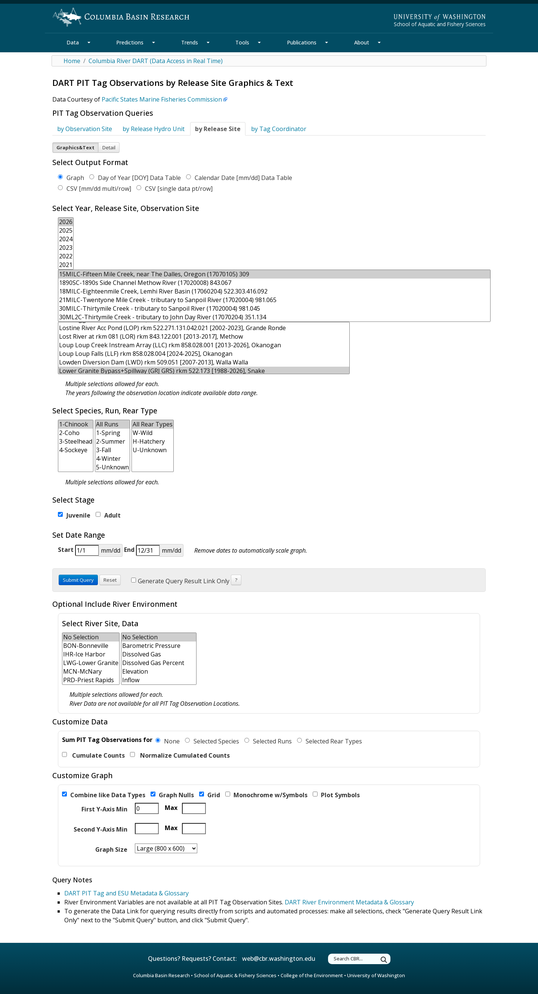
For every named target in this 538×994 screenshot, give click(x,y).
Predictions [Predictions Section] (129, 42)
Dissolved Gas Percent (158, 663)
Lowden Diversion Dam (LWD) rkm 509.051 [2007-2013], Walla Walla (203, 362)
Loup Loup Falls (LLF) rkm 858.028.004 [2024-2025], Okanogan (203, 354)
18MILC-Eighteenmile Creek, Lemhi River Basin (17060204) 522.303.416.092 (274, 291)
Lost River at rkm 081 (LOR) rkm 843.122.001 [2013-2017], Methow (203, 336)
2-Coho (75, 433)
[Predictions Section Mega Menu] (154, 42)
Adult (108, 515)
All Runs (112, 424)
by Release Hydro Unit (154, 129)
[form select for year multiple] (66, 243)
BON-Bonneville (90, 646)
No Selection (90, 637)
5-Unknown (112, 467)
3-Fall (112, 450)
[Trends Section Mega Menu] (208, 42)
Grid (209, 795)
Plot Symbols (336, 795)
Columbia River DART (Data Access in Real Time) (156, 61)
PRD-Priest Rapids (90, 680)
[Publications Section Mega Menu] (327, 42)
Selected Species (212, 741)
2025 (65, 230)
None (167, 741)
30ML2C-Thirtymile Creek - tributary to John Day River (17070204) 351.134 (274, 317)
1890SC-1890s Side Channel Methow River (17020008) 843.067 (274, 283)
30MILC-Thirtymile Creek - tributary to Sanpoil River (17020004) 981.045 (274, 308)
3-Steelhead (75, 441)
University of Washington (376, 975)
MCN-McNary (90, 671)
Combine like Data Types (103, 795)
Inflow (158, 680)
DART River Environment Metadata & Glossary (349, 902)
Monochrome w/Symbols (266, 795)
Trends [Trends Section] (189, 42)
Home (72, 61)
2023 (65, 247)
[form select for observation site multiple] (204, 348)
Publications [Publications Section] (301, 42)
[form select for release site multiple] (274, 296)
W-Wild (152, 433)
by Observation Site (84, 129)
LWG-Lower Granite (90, 663)
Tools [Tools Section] (242, 42)
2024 (65, 239)
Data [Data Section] (73, 42)
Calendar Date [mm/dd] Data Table (239, 178)
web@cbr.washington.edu (278, 958)
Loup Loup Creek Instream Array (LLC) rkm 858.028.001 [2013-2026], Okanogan (203, 345)
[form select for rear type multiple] (153, 446)
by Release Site (218, 129)
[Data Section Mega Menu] (89, 42)
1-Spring (112, 433)
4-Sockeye (75, 450)
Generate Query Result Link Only (180, 581)
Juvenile (74, 515)
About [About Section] (361, 42)
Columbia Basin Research (161, 975)
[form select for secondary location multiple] (91, 659)
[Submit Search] (384, 960)
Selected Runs (268, 741)
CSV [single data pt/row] (174, 188)
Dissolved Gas (158, 654)
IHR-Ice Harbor (90, 654)
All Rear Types (152, 424)
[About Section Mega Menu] (379, 42)
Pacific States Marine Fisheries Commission (162, 99)
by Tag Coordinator (278, 129)
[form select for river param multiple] (159, 659)
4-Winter (112, 458)
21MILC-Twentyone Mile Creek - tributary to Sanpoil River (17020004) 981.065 (274, 300)
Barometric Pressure (158, 646)
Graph (71, 178)
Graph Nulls (172, 795)
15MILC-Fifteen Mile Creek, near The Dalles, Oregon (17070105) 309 (274, 274)
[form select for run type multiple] (112, 446)
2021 (65, 265)
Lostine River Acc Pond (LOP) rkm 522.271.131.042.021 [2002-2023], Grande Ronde (203, 328)
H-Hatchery (152, 441)
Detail (108, 147)
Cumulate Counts (93, 755)
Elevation (158, 671)
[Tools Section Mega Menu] (259, 42)
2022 (65, 256)
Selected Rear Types (329, 741)
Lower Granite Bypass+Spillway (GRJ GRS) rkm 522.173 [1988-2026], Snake (203, 371)
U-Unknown (152, 450)
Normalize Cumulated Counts (180, 755)
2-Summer (112, 441)
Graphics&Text (75, 147)
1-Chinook (75, 424)
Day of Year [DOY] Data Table (135, 178)
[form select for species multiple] (75, 446)
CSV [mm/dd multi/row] (94, 188)
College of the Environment (312, 975)
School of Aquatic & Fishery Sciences (235, 975)
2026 (65, 222)
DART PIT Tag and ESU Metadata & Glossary (126, 893)
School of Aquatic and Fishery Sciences (440, 24)
